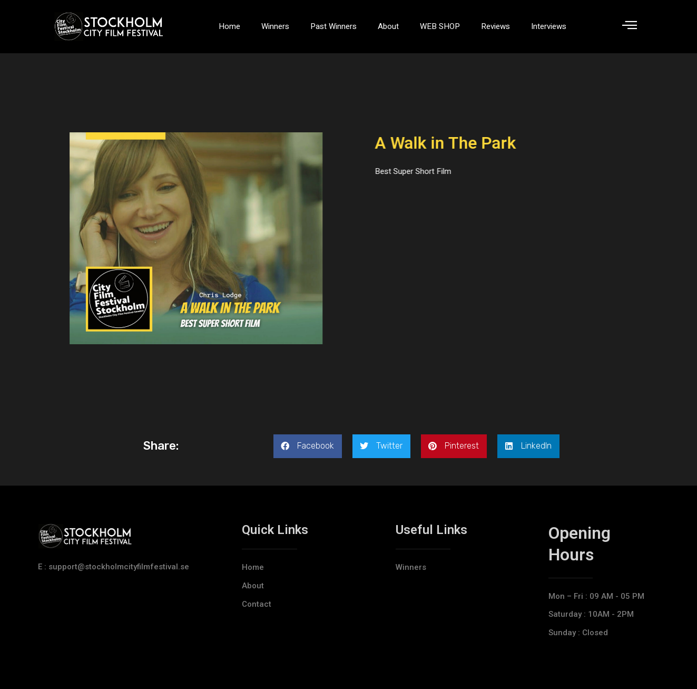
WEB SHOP (440, 26)
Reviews (495, 26)
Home (229, 26)
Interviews (548, 26)
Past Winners (333, 26)
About (388, 26)
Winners (275, 26)
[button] (307, 446)
